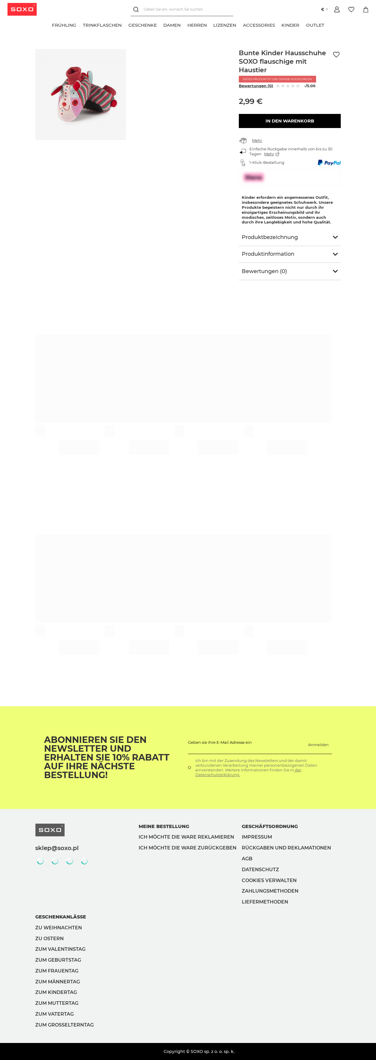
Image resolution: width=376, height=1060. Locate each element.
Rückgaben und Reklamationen (286, 848)
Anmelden (318, 744)
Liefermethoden (265, 902)
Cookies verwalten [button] (269, 880)
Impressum (257, 837)
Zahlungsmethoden (270, 891)
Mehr (257, 140)
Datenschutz (260, 869)
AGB (247, 859)
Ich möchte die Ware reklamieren (186, 837)
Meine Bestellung (164, 826)
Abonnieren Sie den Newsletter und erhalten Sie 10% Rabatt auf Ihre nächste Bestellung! (106, 758)
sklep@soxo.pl (57, 848)
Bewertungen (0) (256, 85)
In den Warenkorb (290, 121)
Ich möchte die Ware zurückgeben (187, 848)
